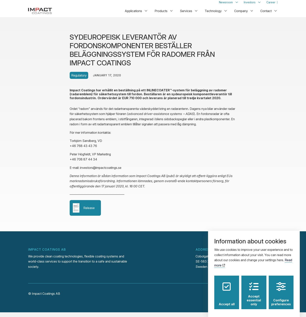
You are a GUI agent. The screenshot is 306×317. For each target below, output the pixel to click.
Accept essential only (254, 290)
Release (84, 212)
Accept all (227, 290)
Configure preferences (281, 290)
